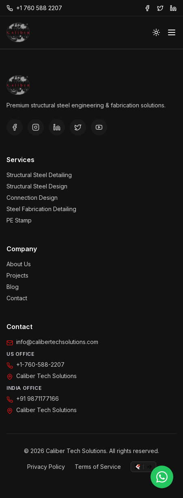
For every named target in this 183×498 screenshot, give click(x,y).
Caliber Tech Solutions (46, 375)
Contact (16, 298)
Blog (12, 286)
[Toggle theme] (156, 32)
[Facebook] (14, 127)
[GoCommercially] (149, 467)
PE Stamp (19, 220)
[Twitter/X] (78, 127)
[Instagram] (36, 127)
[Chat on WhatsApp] (162, 477)
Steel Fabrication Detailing (41, 208)
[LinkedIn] (57, 127)
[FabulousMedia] (137, 467)
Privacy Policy (46, 466)
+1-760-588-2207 (40, 364)
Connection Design (32, 197)
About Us (18, 264)
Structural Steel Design (36, 186)
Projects (17, 275)
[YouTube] (99, 127)
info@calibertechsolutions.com (57, 341)
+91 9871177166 (37, 398)
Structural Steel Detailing (39, 174)
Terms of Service (98, 466)
